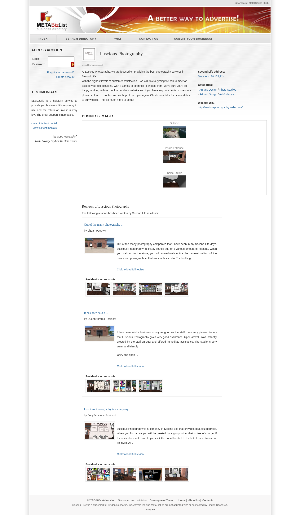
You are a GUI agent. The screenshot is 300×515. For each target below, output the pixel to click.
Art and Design (208, 89)
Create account (65, 77)
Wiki (117, 38)
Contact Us (148, 38)
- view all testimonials (44, 127)
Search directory (81, 38)
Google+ (150, 509)
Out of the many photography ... (103, 224)
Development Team (161, 500)
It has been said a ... (96, 312)
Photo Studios (227, 89)
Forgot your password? (60, 72)
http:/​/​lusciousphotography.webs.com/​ (220, 107)
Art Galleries (226, 94)
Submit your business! (193, 38)
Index (43, 38)
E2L (266, 3)
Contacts (207, 500)
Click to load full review (130, 269)
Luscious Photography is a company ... (107, 409)
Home (182, 500)
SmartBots (241, 3)
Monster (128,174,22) (211, 76)
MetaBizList (255, 3)
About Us (194, 500)
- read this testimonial (44, 123)
